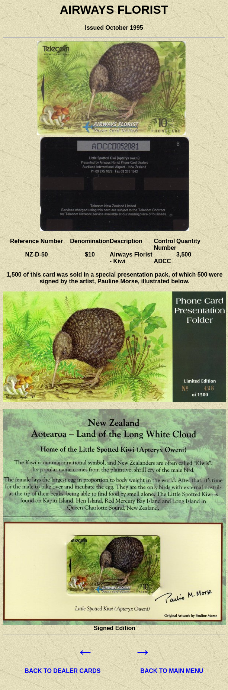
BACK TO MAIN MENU (171, 671)
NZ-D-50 (36, 254)
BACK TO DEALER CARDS (62, 671)
